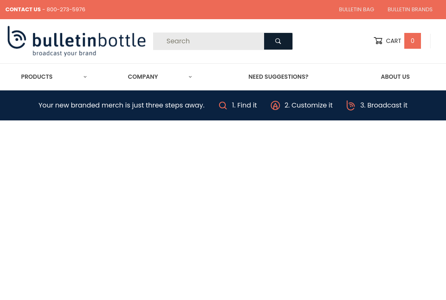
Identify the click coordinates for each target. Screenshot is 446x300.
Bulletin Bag (356, 9)
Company (160, 76)
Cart (397, 41)
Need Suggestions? (279, 76)
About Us (395, 76)
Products (53, 76)
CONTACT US (23, 9)
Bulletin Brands (410, 9)
